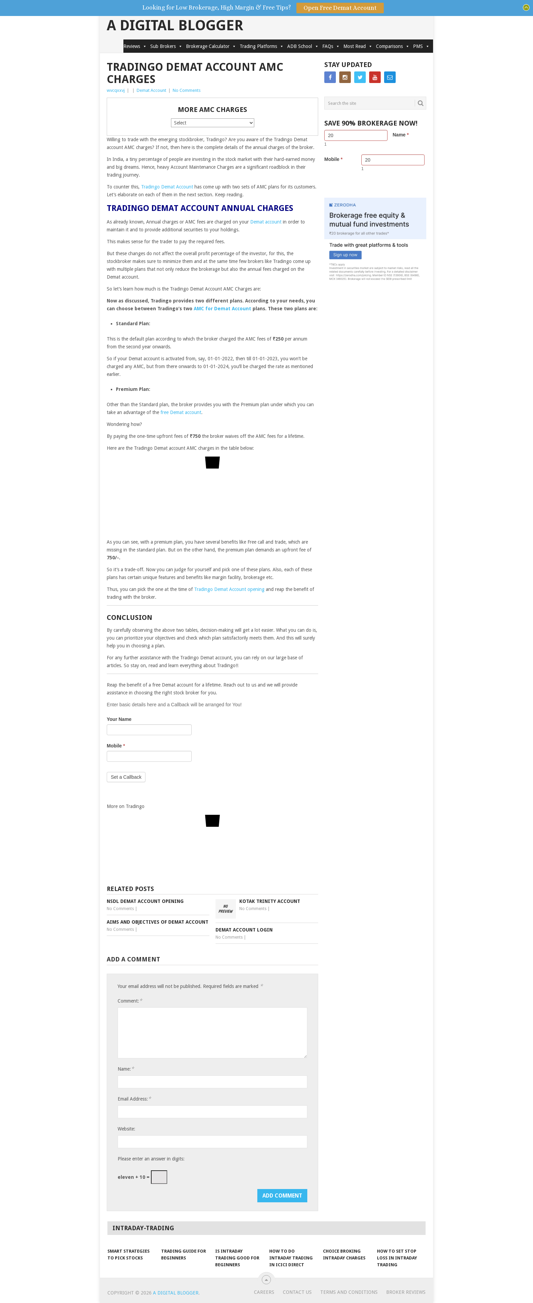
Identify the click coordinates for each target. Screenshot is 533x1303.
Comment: (130, 1000)
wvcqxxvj (116, 90)
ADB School (303, 46)
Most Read (358, 46)
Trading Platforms (262, 46)
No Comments (187, 90)
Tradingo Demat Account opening (229, 589)
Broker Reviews (406, 1292)
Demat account (265, 222)
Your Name (119, 719)
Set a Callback (126, 777)
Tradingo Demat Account (167, 186)
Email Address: (134, 1098)
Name (401, 134)
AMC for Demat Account (222, 308)
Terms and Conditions (349, 1292)
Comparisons (393, 46)
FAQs (331, 46)
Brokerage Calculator (211, 46)
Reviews (135, 46)
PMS (421, 46)
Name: (126, 1069)
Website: (126, 1129)
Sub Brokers (166, 46)
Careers (264, 1292)
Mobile (116, 745)
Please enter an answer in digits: (151, 1158)
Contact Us (297, 1292)
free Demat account (180, 412)
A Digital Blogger (175, 25)
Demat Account (151, 90)
